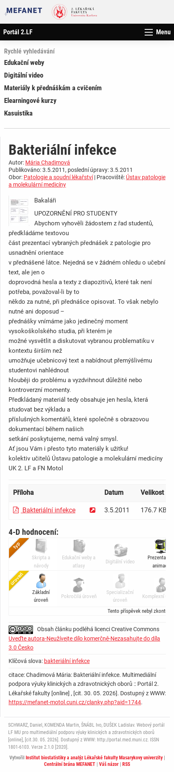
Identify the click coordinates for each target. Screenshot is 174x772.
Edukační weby (24, 62)
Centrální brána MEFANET (69, 764)
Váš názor (109, 764)
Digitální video (23, 75)
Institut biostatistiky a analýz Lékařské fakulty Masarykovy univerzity (94, 758)
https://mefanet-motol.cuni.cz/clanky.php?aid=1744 (75, 702)
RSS (126, 764)
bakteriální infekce (67, 661)
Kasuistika (18, 113)
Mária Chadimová (47, 162)
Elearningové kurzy (30, 100)
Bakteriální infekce (44, 510)
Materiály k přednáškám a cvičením (53, 88)
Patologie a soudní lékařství (58, 177)
